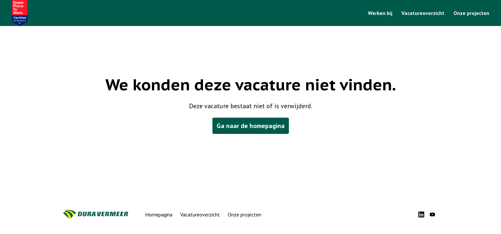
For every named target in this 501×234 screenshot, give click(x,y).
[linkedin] (421, 214)
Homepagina (158, 214)
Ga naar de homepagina (251, 126)
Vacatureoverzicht (422, 13)
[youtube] (432, 214)
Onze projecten (471, 13)
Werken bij (380, 13)
